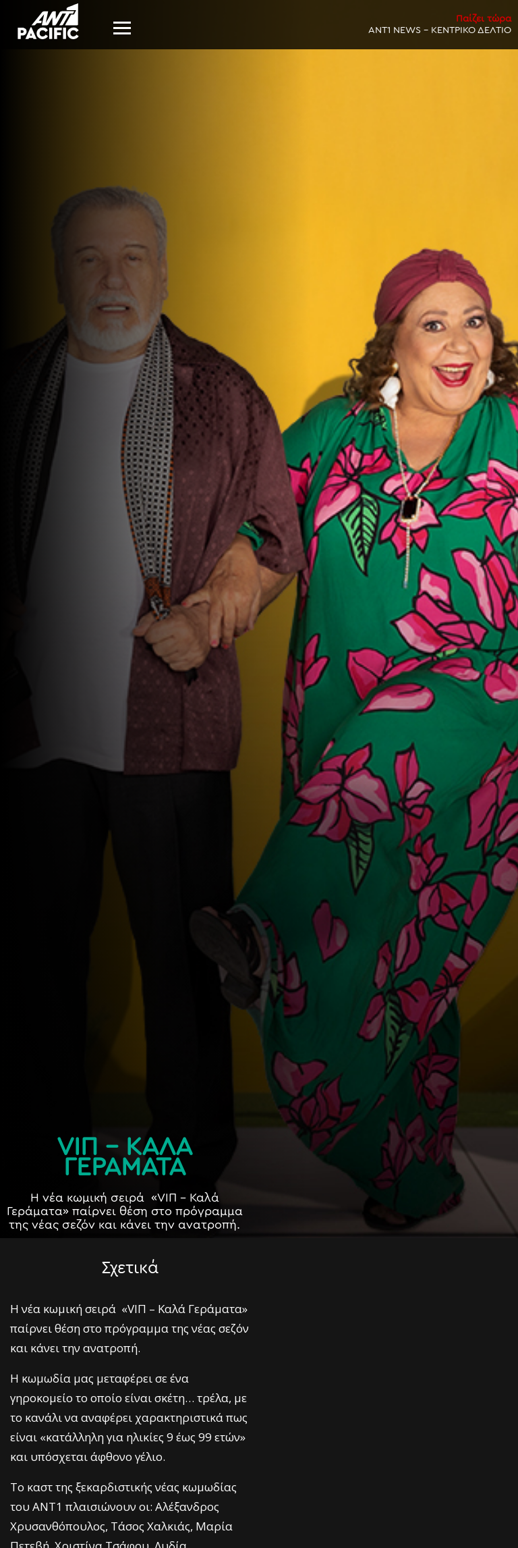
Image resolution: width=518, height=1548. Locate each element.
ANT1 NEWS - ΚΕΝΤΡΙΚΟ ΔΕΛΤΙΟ (439, 24)
